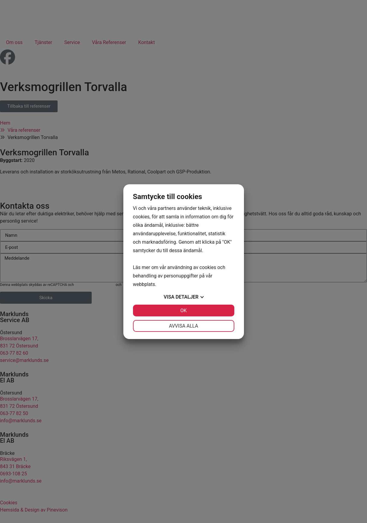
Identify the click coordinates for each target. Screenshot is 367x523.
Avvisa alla (183, 326)
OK (183, 310)
